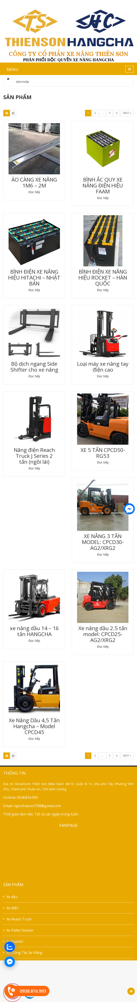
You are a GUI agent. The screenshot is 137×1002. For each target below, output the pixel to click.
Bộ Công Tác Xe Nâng (24, 952)
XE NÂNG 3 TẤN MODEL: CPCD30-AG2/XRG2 (103, 541)
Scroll (131, 991)
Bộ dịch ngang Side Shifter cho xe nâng (34, 366)
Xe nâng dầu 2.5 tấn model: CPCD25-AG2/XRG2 (102, 634)
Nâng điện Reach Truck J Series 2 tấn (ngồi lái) (34, 455)
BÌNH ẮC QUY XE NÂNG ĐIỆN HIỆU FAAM (103, 185)
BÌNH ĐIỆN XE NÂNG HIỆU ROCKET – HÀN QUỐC (102, 277)
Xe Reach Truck (19, 919)
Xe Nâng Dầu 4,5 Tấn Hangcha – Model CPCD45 (34, 726)
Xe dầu (11, 896)
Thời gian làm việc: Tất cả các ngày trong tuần (40, 814)
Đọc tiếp (34, 192)
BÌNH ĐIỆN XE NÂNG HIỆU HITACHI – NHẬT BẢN (34, 277)
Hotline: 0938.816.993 (20, 797)
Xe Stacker (14, 941)
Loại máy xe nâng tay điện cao (102, 366)
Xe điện (12, 908)
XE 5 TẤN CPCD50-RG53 (103, 452)
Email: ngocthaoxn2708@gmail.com (32, 805)
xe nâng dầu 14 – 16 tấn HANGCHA (34, 631)
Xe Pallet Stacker (20, 930)
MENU (12, 69)
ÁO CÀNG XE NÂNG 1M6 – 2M (34, 182)
